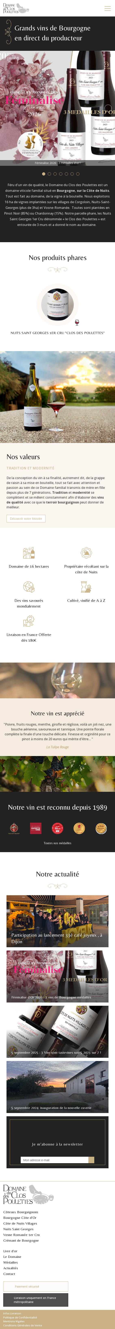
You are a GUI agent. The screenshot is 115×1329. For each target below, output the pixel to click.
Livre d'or (10, 1251)
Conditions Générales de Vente (22, 1325)
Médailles (10, 1262)
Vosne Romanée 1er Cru (21, 1234)
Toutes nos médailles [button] (57, 843)
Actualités (10, 1268)
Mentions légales (14, 1321)
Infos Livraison (12, 1313)
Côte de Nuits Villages (20, 1223)
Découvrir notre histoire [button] (26, 519)
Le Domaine (12, 1256)
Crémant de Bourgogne (21, 1240)
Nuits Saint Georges (18, 1229)
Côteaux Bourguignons (20, 1212)
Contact (9, 1274)
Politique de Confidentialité (20, 1317)
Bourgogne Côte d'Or (19, 1217)
